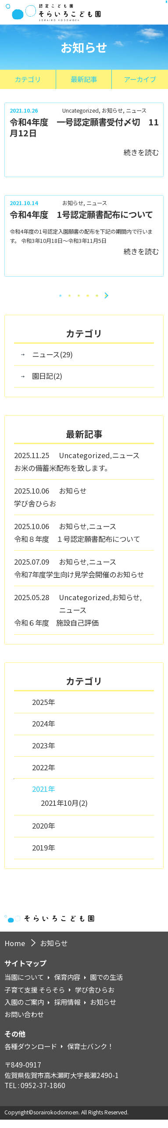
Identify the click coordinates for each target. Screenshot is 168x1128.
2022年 (43, 775)
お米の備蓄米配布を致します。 (62, 476)
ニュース (136, 110)
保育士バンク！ (90, 1054)
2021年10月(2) (64, 810)
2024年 (43, 731)
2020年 (43, 834)
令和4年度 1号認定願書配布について (81, 214)
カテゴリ (27, 79)
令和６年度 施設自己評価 (56, 631)
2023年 (43, 753)
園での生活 (106, 985)
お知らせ (112, 110)
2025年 (43, 710)
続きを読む (141, 152)
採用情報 (67, 1010)
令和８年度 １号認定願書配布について (77, 547)
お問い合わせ (24, 1022)
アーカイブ (140, 79)
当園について (24, 985)
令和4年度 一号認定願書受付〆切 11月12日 (84, 127)
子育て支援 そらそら (34, 998)
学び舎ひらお (35, 511)
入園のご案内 (24, 1010)
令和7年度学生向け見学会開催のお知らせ (79, 582)
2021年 (43, 797)
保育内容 (67, 985)
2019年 (43, 855)
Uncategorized (80, 110)
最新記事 (84, 79)
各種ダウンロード (30, 1054)
